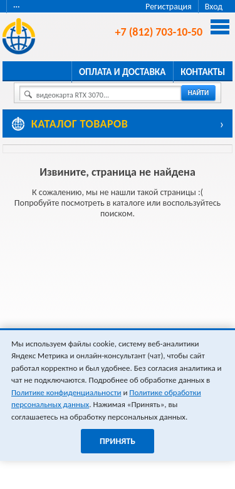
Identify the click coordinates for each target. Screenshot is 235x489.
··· (16, 6)
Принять (117, 441)
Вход (213, 6)
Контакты (202, 72)
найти (198, 93)
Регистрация (168, 6)
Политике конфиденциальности (66, 392)
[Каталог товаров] (118, 124)
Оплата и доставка (122, 72)
